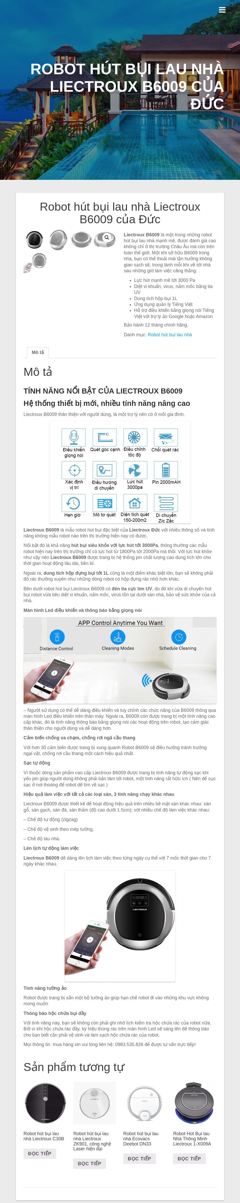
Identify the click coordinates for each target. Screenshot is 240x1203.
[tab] (38, 382)
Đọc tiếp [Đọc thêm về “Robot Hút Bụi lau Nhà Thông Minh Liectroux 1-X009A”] (189, 1188)
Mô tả (38, 382)
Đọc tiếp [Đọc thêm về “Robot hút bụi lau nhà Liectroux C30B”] (40, 1183)
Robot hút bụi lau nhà (170, 334)
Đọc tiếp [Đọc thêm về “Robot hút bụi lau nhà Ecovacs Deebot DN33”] (139, 1188)
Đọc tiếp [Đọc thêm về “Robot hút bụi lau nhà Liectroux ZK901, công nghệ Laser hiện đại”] (89, 1193)
